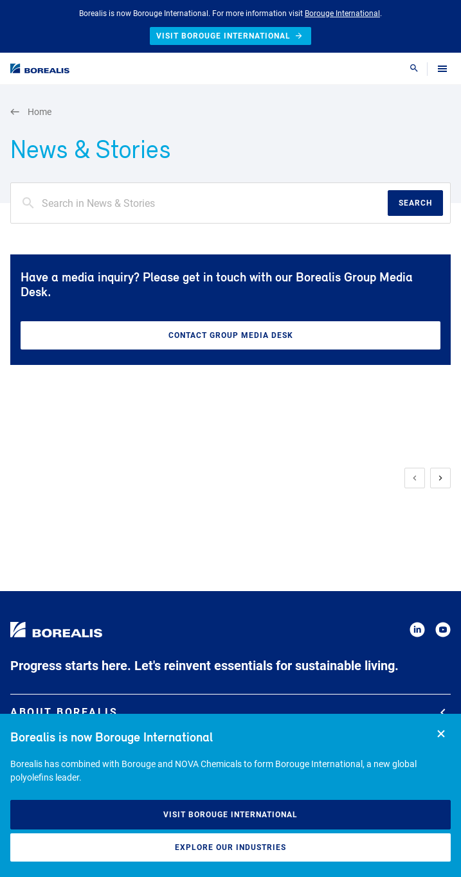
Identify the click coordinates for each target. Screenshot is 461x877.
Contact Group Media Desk (230, 335)
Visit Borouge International (230, 814)
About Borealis (228, 712)
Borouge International (342, 13)
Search (415, 203)
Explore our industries (230, 847)
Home (30, 112)
